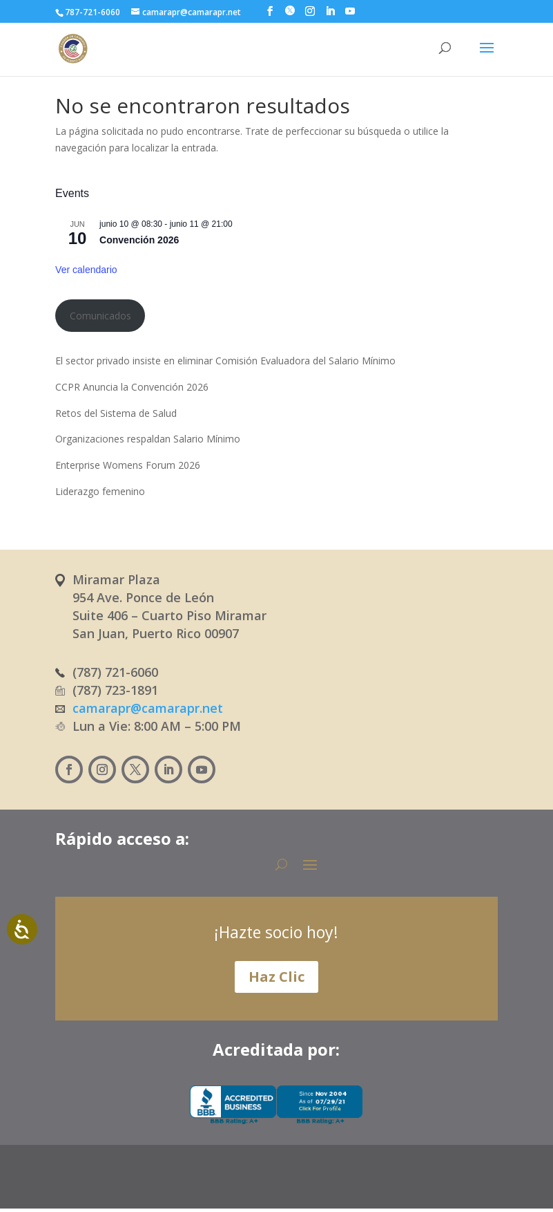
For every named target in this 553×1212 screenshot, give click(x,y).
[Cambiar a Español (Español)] (235, 1182)
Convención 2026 (139, 239)
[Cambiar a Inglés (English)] (302, 1182)
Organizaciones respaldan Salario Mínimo (147, 438)
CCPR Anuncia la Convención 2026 (131, 386)
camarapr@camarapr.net (147, 708)
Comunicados (100, 315)
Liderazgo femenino (100, 491)
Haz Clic (276, 976)
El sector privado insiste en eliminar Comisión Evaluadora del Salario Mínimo (225, 360)
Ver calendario (86, 269)
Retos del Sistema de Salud (116, 413)
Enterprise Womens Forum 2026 (127, 465)
